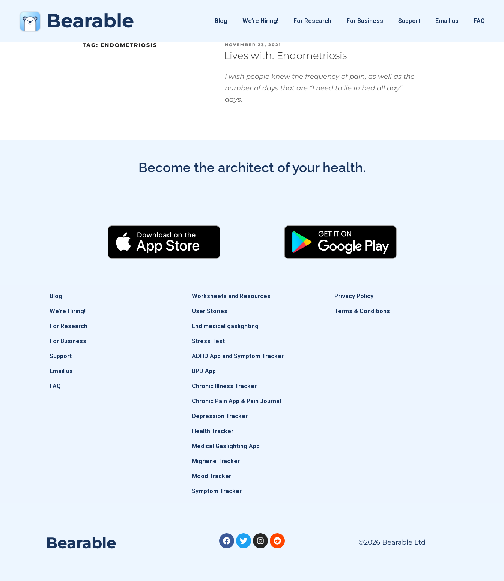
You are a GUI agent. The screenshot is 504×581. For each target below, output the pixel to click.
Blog (221, 20)
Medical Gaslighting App (226, 446)
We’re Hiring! (260, 20)
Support (409, 20)
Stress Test (208, 341)
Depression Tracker (220, 416)
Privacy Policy (353, 296)
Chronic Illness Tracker (224, 386)
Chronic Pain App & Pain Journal (236, 401)
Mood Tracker (211, 476)
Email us (447, 20)
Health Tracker (212, 431)
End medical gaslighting (225, 326)
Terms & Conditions (362, 311)
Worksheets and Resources (231, 296)
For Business (364, 20)
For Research (312, 20)
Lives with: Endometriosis (285, 56)
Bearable (90, 20)
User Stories (209, 311)
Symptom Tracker (217, 491)
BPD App (204, 371)
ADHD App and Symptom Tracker (238, 356)
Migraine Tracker (216, 461)
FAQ (479, 20)
